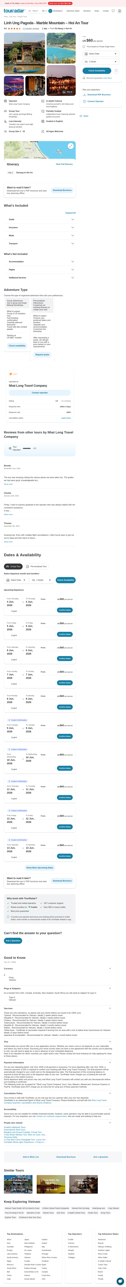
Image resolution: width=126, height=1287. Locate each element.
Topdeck (71, 1254)
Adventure (102, 1240)
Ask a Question (100, 1157)
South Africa (11, 1268)
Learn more (66, 418)
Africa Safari (102, 1257)
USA (43, 1279)
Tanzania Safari (10, 1137)
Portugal (45, 1254)
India (9, 1279)
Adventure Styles (73, 11)
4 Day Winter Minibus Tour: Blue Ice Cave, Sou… (25, 1135)
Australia (10, 1247)
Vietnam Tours (48, 1213)
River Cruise (102, 1254)
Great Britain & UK (31, 1272)
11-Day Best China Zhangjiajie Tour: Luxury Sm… (25, 1140)
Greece (27, 1275)
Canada (45, 1272)
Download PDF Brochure (99, 95)
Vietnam (27, 1257)
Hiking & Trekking (104, 1247)
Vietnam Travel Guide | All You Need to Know (22, 1208)
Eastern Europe (30, 1268)
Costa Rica (46, 1275)
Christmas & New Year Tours (30, 1217)
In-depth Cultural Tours (76, 1213)
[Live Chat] (120, 1281)
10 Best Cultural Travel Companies (55, 1208)
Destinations (58, 11)
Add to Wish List (31, 1157)
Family (100, 1275)
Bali (8, 1272)
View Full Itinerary (64, 164)
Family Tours (93, 1213)
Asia (8, 1243)
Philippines (28, 1247)
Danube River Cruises (32, 1265)
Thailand (27, 1254)
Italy (43, 1247)
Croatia (27, 1261)
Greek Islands (29, 1279)
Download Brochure (66, 1157)
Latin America (12, 1254)
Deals (96, 11)
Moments (87, 11)
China (9, 1275)
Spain (44, 1265)
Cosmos (71, 1243)
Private (100, 1279)
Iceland (44, 1240)
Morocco (10, 1265)
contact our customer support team (51, 1116)
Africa (9, 1240)
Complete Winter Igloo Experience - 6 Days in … (25, 1142)
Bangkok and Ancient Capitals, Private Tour (23, 1132)
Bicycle (100, 1243)
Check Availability (65, 580)
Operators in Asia (33, 1213)
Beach (100, 1272)
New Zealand (29, 1243)
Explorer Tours (10, 1217)
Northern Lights (104, 1250)
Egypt (9, 1261)
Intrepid (71, 1250)
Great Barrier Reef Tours (14, 1130)
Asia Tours (61, 1213)
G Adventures (73, 1247)
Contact (106, 11)
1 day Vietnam (113, 1208)
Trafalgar (71, 1257)
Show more (8, 484)
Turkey (44, 1268)
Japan (26, 1240)
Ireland (44, 1243)
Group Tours (105, 1213)
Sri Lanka (28, 1250)
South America (12, 1257)
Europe (9, 1250)
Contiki (70, 1240)
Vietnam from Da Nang (80, 1208)
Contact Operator (95, 101)
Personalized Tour (39, 566)
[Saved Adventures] (113, 10)
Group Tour (15, 566)
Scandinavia (46, 1250)
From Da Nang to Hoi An (14, 1213)
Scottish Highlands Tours (15, 1127)
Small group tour (98, 1208)
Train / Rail (102, 1268)
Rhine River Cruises (49, 1257)
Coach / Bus (102, 1265)
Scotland (45, 1261)
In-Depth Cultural (104, 1261)
